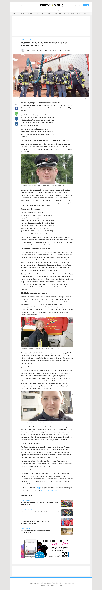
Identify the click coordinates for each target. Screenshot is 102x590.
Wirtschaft (78, 13)
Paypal (39, 488)
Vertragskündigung (56, 584)
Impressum (40, 584)
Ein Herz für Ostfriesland (49, 490)
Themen (29, 10)
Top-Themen (16, 13)
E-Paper (21, 5)
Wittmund (66, 13)
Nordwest (23, 13)
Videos (23, 10)
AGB (28, 584)
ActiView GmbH (58, 585)
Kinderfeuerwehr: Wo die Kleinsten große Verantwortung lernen (36, 522)
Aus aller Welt (31, 13)
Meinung (85, 13)
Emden (55, 13)
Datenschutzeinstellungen (68, 584)
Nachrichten (16, 10)
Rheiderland (43, 13)
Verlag (70, 10)
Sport (72, 13)
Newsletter (27, 5)
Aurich (49, 13)
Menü (14, 5)
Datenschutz (33, 584)
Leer (37, 13)
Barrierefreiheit (47, 584)
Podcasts (45, 10)
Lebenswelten (37, 10)
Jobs (52, 10)
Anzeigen (58, 10)
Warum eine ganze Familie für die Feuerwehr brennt (40, 512)
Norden (60, 13)
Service (64, 10)
